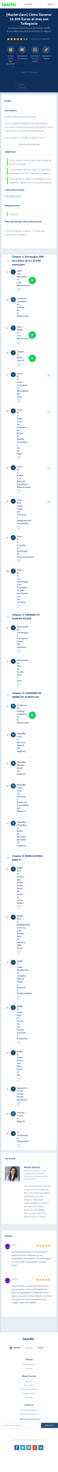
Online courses (29, 1364)
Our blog (29, 1397)
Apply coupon (21, 86)
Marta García (32, 1167)
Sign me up (49, 1425)
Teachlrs (29, 1368)
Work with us (29, 1385)
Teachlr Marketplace (29, 1410)
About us (29, 1381)
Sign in (51, 4)
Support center (29, 1393)
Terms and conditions (29, 1389)
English (41, 1347)
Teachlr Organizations (29, 1414)
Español (29, 1347)
